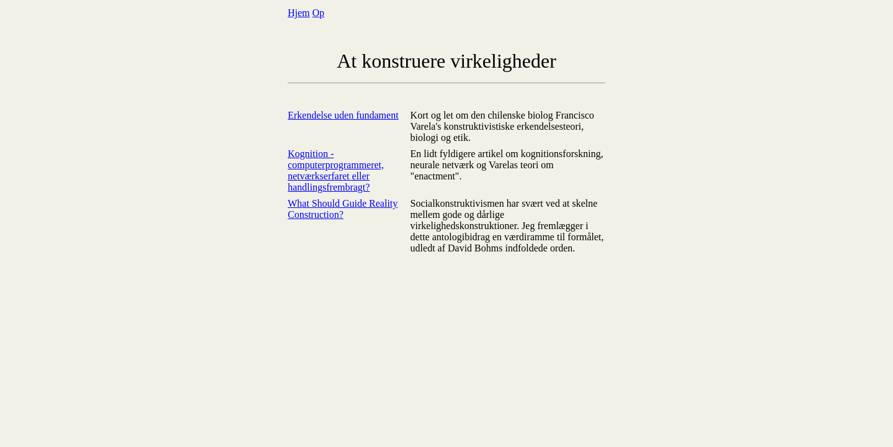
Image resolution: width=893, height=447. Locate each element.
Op (319, 12)
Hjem (299, 12)
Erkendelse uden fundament (343, 115)
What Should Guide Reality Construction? (343, 209)
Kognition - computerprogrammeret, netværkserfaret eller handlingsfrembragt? (336, 170)
